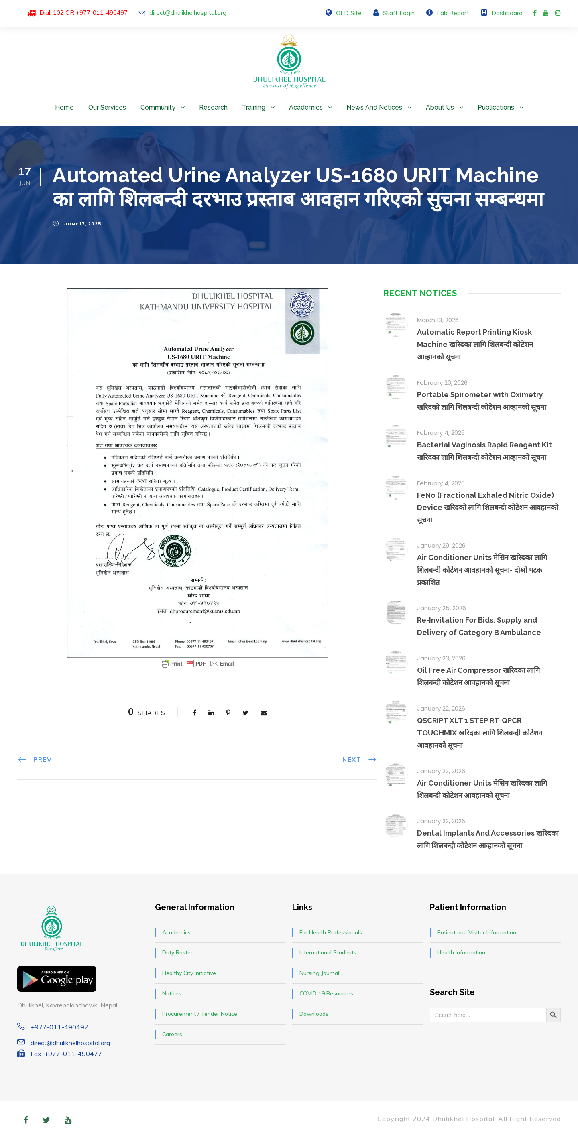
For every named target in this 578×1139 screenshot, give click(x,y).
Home (64, 107)
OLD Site (349, 13)
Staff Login (399, 13)
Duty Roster (177, 952)
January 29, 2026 (441, 545)
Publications (496, 107)
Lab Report (453, 13)
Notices (171, 993)
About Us (440, 107)
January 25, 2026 (441, 608)
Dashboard (507, 13)
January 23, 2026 (441, 658)
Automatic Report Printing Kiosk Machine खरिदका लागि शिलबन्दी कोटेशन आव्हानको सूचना (475, 344)
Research (213, 107)
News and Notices (374, 107)
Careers (172, 1034)
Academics (306, 107)
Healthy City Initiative (189, 973)
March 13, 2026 (438, 320)
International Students (327, 952)
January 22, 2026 (441, 708)
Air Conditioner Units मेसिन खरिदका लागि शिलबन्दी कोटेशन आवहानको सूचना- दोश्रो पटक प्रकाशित (482, 569)
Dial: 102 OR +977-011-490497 (83, 12)
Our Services (107, 107)
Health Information (461, 952)
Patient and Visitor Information (476, 932)
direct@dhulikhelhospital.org (187, 12)
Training (253, 107)
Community (157, 107)
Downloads (313, 1013)
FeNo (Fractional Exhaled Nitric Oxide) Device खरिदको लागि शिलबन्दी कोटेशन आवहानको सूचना (487, 507)
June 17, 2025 (82, 224)
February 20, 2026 (442, 382)
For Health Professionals (330, 932)
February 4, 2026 (441, 432)
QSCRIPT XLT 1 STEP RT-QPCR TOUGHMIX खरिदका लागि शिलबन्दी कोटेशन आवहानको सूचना (479, 732)
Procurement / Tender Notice (199, 1013)
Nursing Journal (319, 973)
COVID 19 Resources (326, 993)
